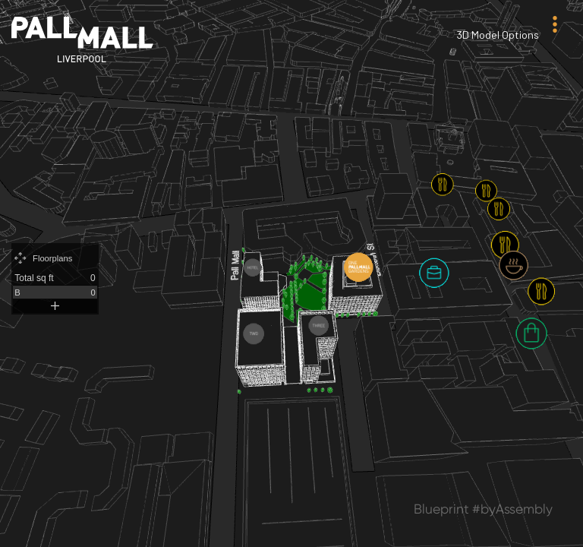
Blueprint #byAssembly (483, 509)
